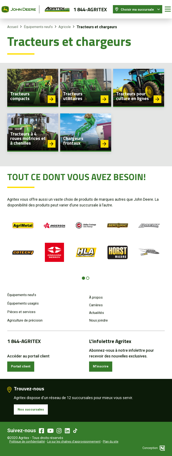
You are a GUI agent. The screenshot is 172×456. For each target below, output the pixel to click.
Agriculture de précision (25, 317)
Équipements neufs (38, 24)
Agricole (64, 24)
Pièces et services (21, 309)
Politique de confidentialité (27, 441)
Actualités (96, 310)
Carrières (96, 302)
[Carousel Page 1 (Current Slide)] (83, 275)
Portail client (22, 364)
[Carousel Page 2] (87, 275)
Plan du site (110, 441)
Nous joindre (98, 317)
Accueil (12, 24)
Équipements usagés (23, 300)
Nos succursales (32, 408)
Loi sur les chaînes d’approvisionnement (74, 441)
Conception (153, 447)
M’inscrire (102, 364)
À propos (96, 294)
